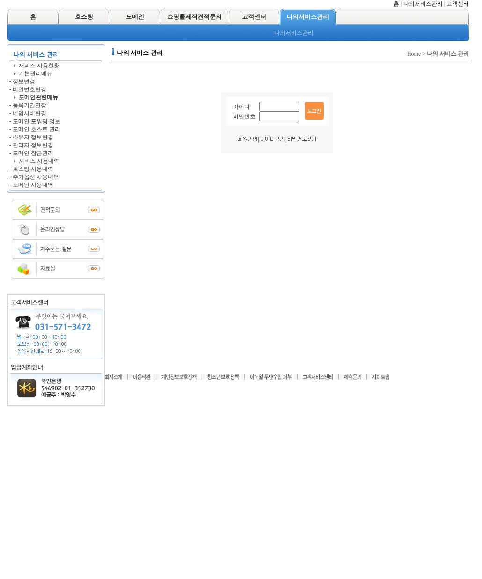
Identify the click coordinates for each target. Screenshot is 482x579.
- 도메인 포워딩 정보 (34, 121)
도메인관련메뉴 (38, 97)
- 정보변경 (22, 81)
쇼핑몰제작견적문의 (194, 16)
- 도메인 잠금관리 (31, 153)
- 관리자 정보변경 (31, 145)
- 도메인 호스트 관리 (34, 129)
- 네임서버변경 (27, 113)
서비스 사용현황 (39, 65)
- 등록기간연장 (27, 105)
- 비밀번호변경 (27, 89)
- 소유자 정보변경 (31, 137)
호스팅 (84, 16)
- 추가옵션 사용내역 (34, 177)
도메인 (135, 16)
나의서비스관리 (423, 3)
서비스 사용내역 (39, 161)
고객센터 (457, 3)
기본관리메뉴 (35, 73)
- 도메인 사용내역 (31, 185)
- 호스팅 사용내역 (31, 169)
